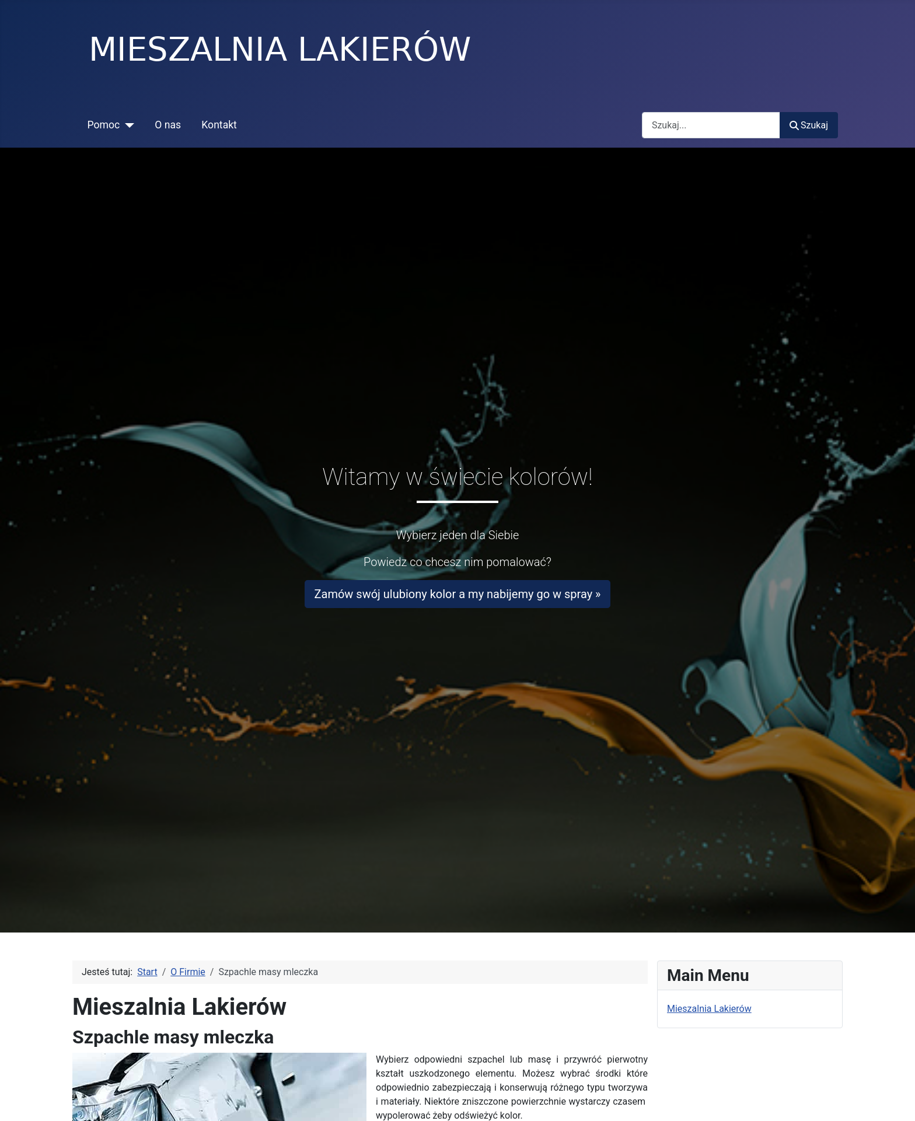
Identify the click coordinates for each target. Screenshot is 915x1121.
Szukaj (809, 125)
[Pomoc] (127, 124)
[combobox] (711, 125)
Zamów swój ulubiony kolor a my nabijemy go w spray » (458, 594)
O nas (168, 125)
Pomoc (104, 125)
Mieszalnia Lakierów (709, 1008)
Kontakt (219, 125)
